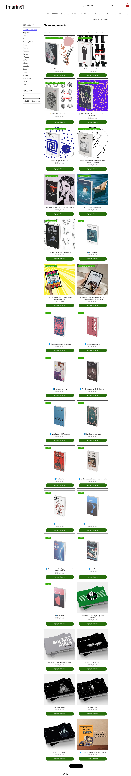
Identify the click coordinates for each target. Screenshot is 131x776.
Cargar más (76, 766)
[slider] (23, 98)
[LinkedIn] (67, 774)
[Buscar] (110, 5)
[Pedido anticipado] (93, 759)
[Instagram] (64, 774)
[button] (127, 5)
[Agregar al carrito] (60, 75)
